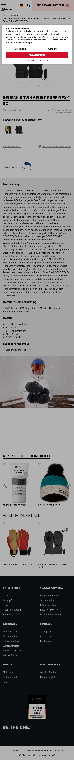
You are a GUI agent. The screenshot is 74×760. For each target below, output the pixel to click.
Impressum (44, 60)
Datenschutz (30, 60)
